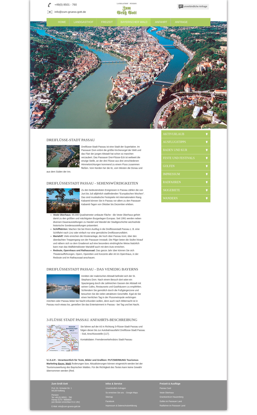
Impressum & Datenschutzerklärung (121, 405)
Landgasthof (83, 22)
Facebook (110, 401)
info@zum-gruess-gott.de (70, 11)
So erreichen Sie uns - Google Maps (122, 393)
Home (62, 22)
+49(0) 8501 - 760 (66, 4)
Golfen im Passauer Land (171, 401)
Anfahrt (161, 22)
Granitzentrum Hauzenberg (171, 397)
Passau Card (165, 388)
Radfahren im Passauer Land (172, 405)
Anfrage (181, 22)
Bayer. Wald (64, 363)
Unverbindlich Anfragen (116, 388)
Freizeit (107, 22)
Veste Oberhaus (167, 393)
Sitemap (109, 397)
